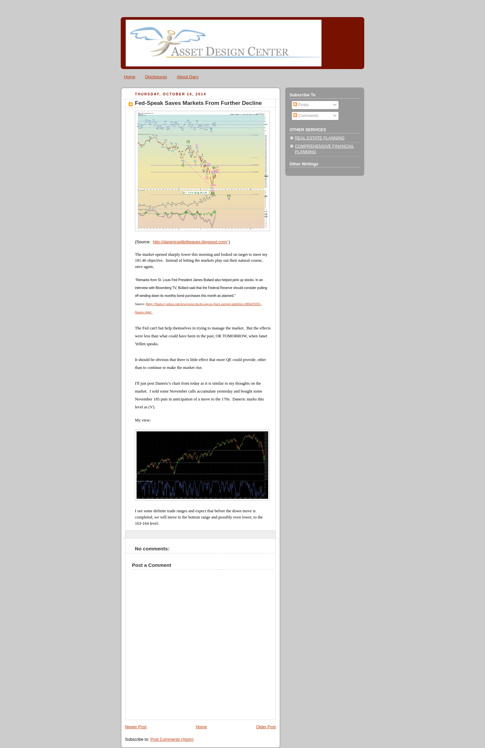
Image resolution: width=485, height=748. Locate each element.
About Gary (187, 76)
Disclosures (156, 76)
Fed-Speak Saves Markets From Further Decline (198, 103)
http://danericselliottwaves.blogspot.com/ (190, 242)
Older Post (266, 727)
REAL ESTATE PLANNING (320, 138)
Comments (305, 115)
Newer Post (135, 727)
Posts (301, 105)
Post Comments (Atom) (171, 739)
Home (130, 76)
